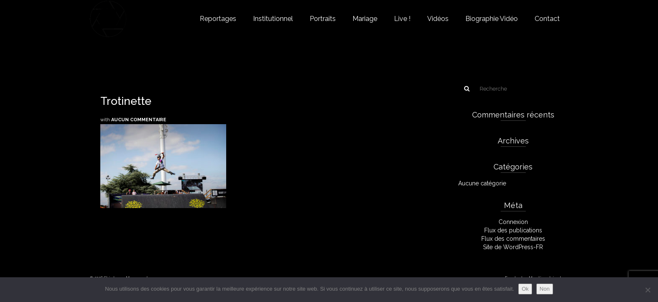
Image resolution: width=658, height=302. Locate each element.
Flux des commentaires (513, 238)
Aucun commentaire (138, 119)
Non (545, 289)
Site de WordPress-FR (513, 247)
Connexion (513, 222)
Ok (525, 289)
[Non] (647, 290)
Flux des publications (513, 230)
